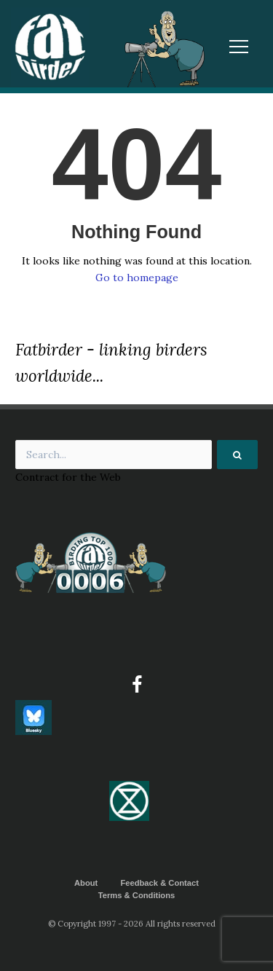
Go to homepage (136, 277)
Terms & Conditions (136, 895)
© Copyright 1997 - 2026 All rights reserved (131, 924)
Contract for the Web (68, 477)
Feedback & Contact (159, 882)
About (86, 882)
